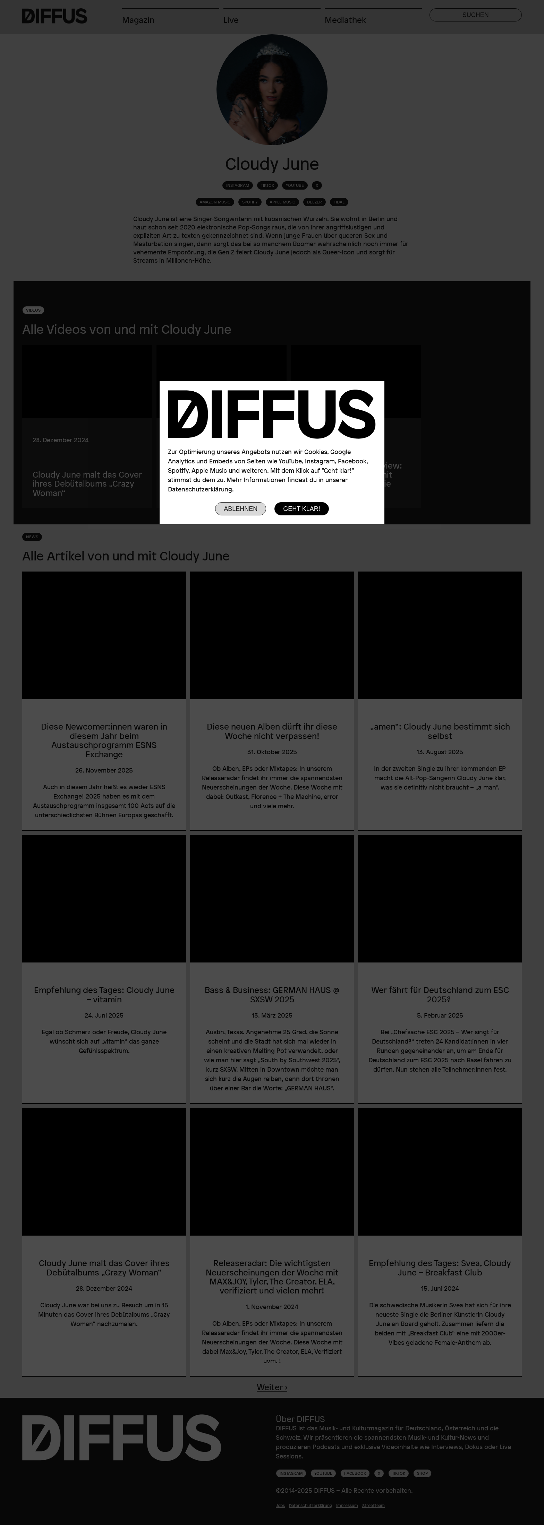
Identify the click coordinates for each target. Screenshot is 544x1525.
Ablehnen (240, 508)
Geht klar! (301, 508)
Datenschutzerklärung (200, 489)
